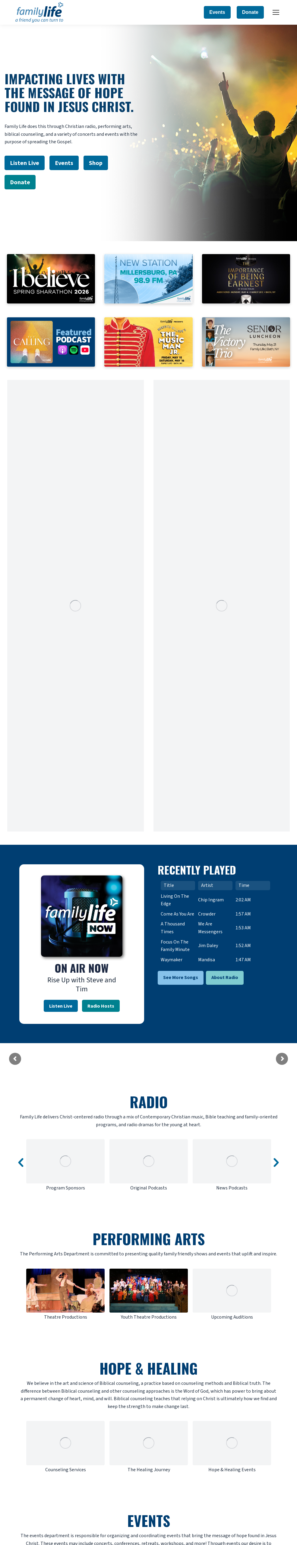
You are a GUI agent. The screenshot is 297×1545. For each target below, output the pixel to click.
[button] (20, 1162)
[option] (65, 1165)
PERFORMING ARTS (149, 1238)
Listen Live (60, 1006)
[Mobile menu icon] (276, 12)
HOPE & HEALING (149, 1368)
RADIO (149, 1101)
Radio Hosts (100, 1006)
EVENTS (148, 1520)
